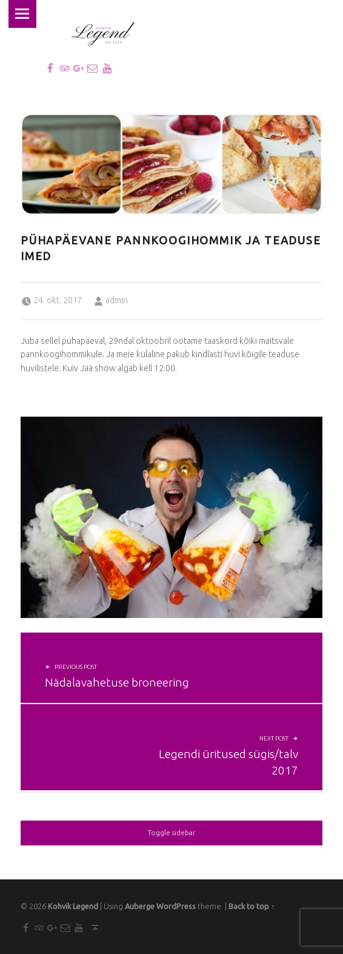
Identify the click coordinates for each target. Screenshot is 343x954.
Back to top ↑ (251, 906)
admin (116, 300)
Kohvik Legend (73, 906)
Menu (22, 13)
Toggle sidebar (171, 832)
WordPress (176, 906)
